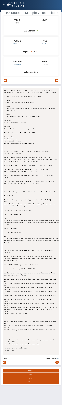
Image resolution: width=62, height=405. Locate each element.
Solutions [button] (30, 382)
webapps (45, 43)
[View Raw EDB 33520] (37, 51)
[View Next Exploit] (56, 80)
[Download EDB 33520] (31, 51)
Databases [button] (30, 370)
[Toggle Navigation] (4, 4)
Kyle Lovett (17, 43)
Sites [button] (30, 378)
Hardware (17, 64)
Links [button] (30, 374)
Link (58, 358)
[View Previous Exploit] (5, 80)
